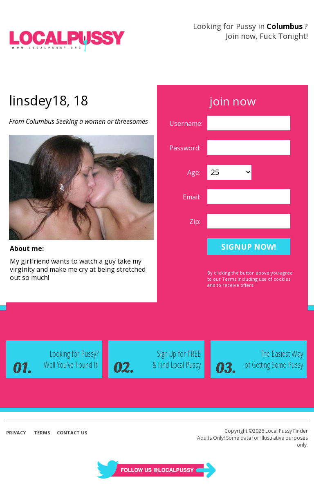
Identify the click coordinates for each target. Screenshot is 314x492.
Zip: (195, 221)
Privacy (16, 432)
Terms (42, 432)
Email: (192, 196)
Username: (186, 123)
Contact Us (72, 432)
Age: (194, 172)
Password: (185, 147)
